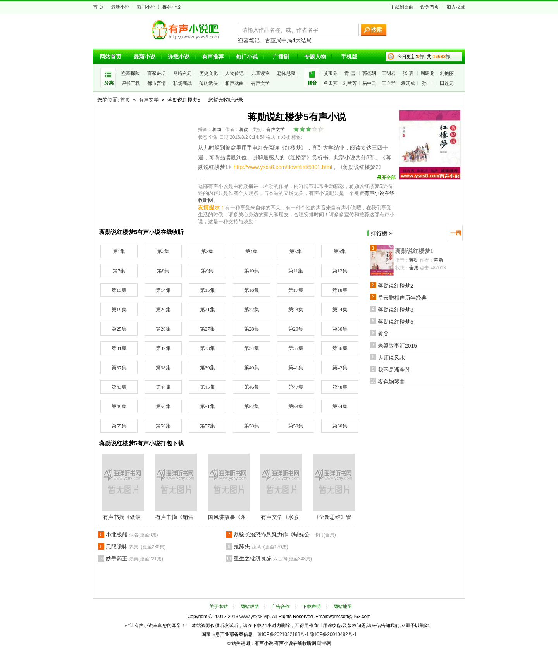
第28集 (251, 329)
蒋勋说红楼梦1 (414, 251)
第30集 (340, 329)
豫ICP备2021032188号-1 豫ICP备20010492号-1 (307, 634)
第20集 (163, 309)
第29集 (295, 329)
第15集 (207, 290)
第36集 (340, 348)
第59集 (295, 426)
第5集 (295, 251)
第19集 (119, 309)
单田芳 (331, 83)
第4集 (251, 251)
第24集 (340, 309)
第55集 (119, 426)
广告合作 (280, 606)
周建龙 (427, 73)
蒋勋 (216, 129)
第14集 (163, 290)
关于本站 (218, 606)
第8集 (163, 271)
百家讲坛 (156, 73)
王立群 (389, 83)
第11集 (295, 271)
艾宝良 (331, 73)
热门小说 (146, 7)
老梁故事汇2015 (397, 346)
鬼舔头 (261, 546)
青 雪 (349, 73)
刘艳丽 (447, 73)
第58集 (251, 426)
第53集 (295, 406)
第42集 (340, 368)
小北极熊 (132, 534)
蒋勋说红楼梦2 (395, 286)
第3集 (207, 251)
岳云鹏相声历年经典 (402, 298)
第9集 (207, 271)
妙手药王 (134, 558)
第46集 (251, 387)
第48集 (340, 387)
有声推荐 (213, 56)
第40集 (251, 368)
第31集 (119, 348)
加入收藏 (455, 7)
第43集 (119, 387)
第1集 (119, 251)
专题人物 (315, 56)
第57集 (207, 426)
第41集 (295, 368)
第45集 (207, 387)
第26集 (163, 329)
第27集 (207, 329)
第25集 (119, 329)
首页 (125, 100)
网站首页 (110, 56)
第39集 (207, 368)
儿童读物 (260, 73)
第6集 (340, 251)
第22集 (251, 309)
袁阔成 (408, 83)
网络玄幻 (182, 73)
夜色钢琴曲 (391, 382)
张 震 (408, 73)
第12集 (340, 271)
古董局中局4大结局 (288, 40)
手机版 (349, 56)
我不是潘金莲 (394, 370)
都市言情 (156, 83)
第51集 (207, 406)
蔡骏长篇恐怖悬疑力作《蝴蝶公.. (285, 534)
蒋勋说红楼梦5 (395, 322)
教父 (383, 334)
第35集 (295, 348)
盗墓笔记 (249, 40)
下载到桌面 (401, 7)
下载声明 (311, 606)
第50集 (163, 406)
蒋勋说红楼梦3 (395, 310)
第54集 (340, 406)
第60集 (340, 426)
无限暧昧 (136, 546)
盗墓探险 (130, 73)
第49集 (119, 406)
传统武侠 (208, 83)
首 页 (98, 7)
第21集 (207, 309)
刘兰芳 (350, 83)
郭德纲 (369, 73)
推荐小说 (171, 7)
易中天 (369, 83)
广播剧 (281, 56)
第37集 (119, 368)
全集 (413, 268)
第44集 (163, 387)
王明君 (389, 73)
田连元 (447, 83)
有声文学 (260, 83)
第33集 (207, 348)
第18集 (340, 290)
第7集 (119, 271)
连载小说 (178, 56)
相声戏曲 (234, 83)
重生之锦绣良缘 (273, 558)
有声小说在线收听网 (295, 643)
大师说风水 (391, 358)
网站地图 (342, 606)
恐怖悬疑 (286, 73)
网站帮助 (249, 606)
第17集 (295, 290)
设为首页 (429, 7)
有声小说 (264, 643)
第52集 (251, 406)
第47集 (295, 387)
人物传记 (234, 73)
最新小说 (120, 7)
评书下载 (130, 83)
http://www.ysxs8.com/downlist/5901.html (283, 167)
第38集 (163, 368)
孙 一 (427, 83)
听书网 (324, 643)
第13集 (119, 290)
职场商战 (182, 83)
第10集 (251, 271)
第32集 (163, 348)
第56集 (163, 426)
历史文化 (208, 73)
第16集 (251, 290)
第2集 (163, 251)
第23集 (295, 309)
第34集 (251, 348)
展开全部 (386, 177)
